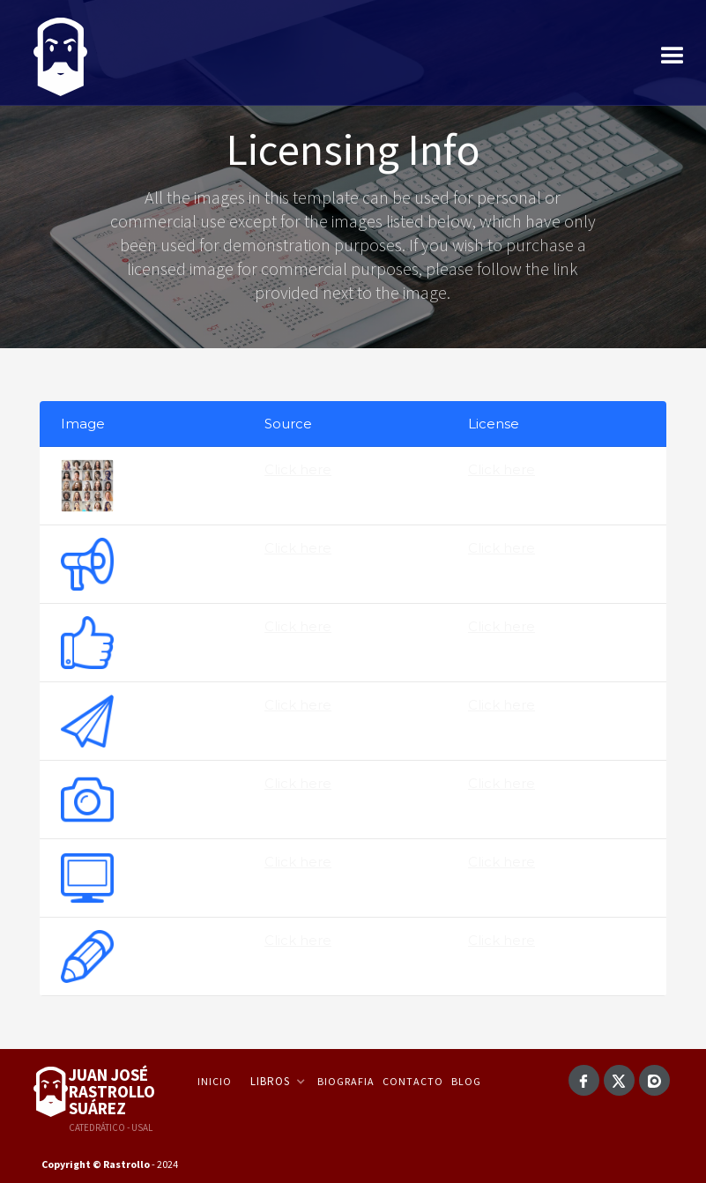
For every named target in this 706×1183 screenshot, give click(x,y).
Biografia (346, 1081)
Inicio (214, 1081)
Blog (466, 1081)
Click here (297, 469)
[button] (672, 56)
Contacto (413, 1081)
